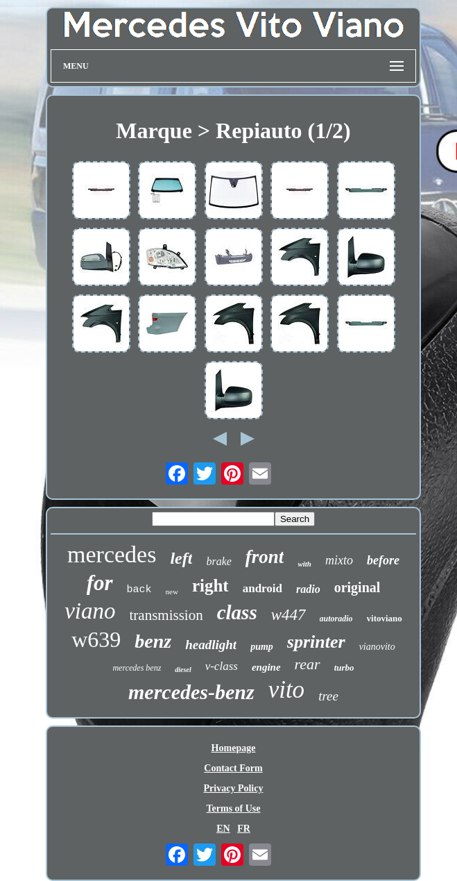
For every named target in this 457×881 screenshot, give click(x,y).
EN (223, 828)
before (383, 560)
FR (243, 828)
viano (89, 610)
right (210, 585)
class (237, 612)
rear (307, 664)
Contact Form (233, 768)
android (262, 588)
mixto (339, 560)
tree (328, 696)
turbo (344, 667)
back (139, 590)
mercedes (111, 554)
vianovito (377, 646)
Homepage (234, 748)
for (100, 583)
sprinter (316, 642)
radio (308, 589)
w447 (288, 614)
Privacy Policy (234, 788)
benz (153, 641)
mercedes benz (136, 668)
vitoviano (384, 618)
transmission (166, 615)
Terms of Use (233, 808)
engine (266, 667)
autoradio (336, 618)
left (181, 558)
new (172, 591)
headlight (210, 644)
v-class (221, 666)
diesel (183, 669)
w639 (96, 639)
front (264, 556)
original (357, 587)
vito (286, 689)
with (304, 564)
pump (261, 646)
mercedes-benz (191, 691)
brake (218, 561)
